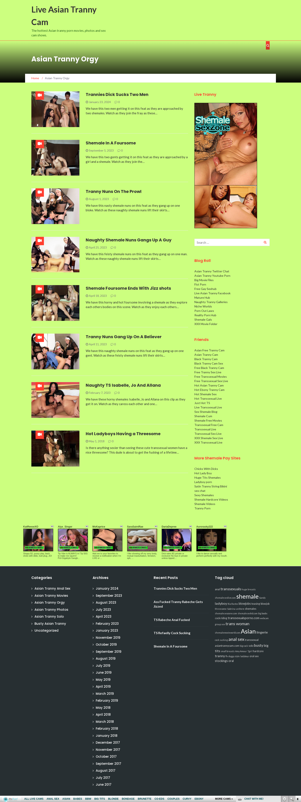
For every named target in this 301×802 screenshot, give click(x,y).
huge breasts (249, 589)
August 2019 (106, 658)
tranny (220, 656)
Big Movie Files (204, 280)
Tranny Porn (202, 508)
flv (227, 656)
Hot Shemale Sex (205, 394)
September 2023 (109, 595)
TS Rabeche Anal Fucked (172, 620)
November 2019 (108, 637)
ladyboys (244, 656)
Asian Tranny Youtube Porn (212, 275)
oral (231, 661)
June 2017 (103, 784)
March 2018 (105, 721)
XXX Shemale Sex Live (208, 438)
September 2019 (108, 651)
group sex (220, 624)
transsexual (252, 639)
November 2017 (108, 749)
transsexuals (231, 589)
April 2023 (103, 616)
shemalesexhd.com (248, 613)
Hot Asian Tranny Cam (209, 385)
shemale (247, 596)
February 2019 (107, 700)
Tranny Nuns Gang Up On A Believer (124, 337)
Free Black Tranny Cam (209, 368)
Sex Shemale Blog (205, 411)
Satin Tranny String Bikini (210, 486)
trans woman (237, 623)
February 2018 (107, 728)
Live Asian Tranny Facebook (212, 293)
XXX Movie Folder (205, 324)
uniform (240, 608)
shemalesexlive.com (225, 597)
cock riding (221, 618)
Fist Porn (200, 284)
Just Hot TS (202, 403)
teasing (255, 603)
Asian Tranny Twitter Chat (211, 271)
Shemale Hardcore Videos (211, 499)
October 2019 (106, 644)
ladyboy (221, 603)
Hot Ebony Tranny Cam (209, 389)
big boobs (262, 613)
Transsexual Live (205, 429)
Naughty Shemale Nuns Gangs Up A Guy (129, 240)
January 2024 (107, 588)
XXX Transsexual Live (208, 442)
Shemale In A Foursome (111, 143)
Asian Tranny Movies (51, 595)
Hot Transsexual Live (208, 398)
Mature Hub (202, 297)
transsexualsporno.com (243, 618)
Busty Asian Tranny (50, 623)
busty (258, 645)
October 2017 (106, 756)
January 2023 (107, 630)
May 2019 (103, 679)
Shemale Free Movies (208, 420)
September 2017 (108, 763)
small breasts (228, 651)
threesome (221, 608)
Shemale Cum (203, 416)
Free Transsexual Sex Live (211, 381)
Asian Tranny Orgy (49, 602)
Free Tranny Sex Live (207, 372)
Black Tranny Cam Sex (208, 363)
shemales (250, 608)
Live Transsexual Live (208, 407)
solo (251, 645)
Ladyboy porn (203, 482)
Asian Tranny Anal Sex (52, 588)
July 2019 (103, 665)
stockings (221, 661)
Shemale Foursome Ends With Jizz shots (128, 288)
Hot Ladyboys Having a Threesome (123, 434)
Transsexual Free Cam (208, 425)
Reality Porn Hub (205, 315)
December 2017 (108, 742)
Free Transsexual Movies (210, 376)
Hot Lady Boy (203, 473)
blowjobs (245, 603)
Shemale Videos (204, 504)
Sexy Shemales (204, 495)
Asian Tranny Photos (51, 609)
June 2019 (104, 672)
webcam (264, 618)
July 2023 (103, 609)
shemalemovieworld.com (227, 632)
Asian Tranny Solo (49, 616)
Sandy (262, 597)
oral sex (254, 656)
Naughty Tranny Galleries (211, 302)
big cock (244, 645)
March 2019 (105, 693)
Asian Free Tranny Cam (209, 350)
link (297, 736)
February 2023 (107, 623)
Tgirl (249, 651)
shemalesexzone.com (226, 613)
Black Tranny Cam (206, 359)
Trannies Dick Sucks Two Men (117, 94)
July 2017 (103, 777)
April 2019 (103, 686)
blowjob (265, 603)
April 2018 (103, 714)
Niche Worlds (203, 306)
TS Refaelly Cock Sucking (172, 633)
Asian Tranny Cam (206, 354)
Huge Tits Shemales (207, 477)
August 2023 (106, 602)
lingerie (262, 632)
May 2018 (103, 707)
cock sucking (221, 640)
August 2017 (105, 770)
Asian (248, 631)
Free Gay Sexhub (205, 289)
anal (217, 589)
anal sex (236, 639)
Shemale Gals (203, 319)
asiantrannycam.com (227, 645)
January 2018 (106, 735)
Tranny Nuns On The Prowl (114, 191)
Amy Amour (241, 651)
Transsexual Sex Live (208, 433)
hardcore (258, 651)
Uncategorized (46, 630)
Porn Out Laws (204, 310)
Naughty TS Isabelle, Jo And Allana (123, 385)
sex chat (199, 490)
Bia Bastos (233, 603)
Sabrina (231, 608)
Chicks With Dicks (206, 468)
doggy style (234, 656)
